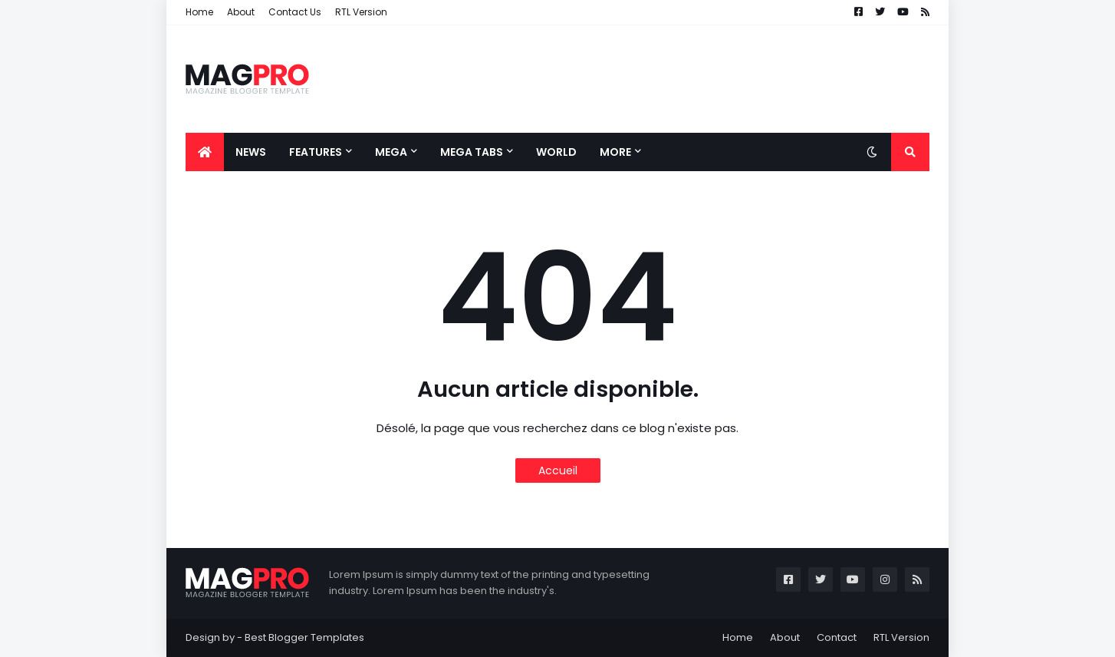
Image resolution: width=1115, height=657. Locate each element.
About (241, 11)
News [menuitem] (250, 152)
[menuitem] (205, 152)
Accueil (557, 470)
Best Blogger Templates (304, 637)
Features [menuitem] (315, 152)
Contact (837, 637)
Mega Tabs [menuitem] (471, 152)
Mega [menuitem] (391, 152)
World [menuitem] (556, 152)
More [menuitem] (615, 152)
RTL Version (361, 11)
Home (199, 11)
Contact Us (294, 11)
